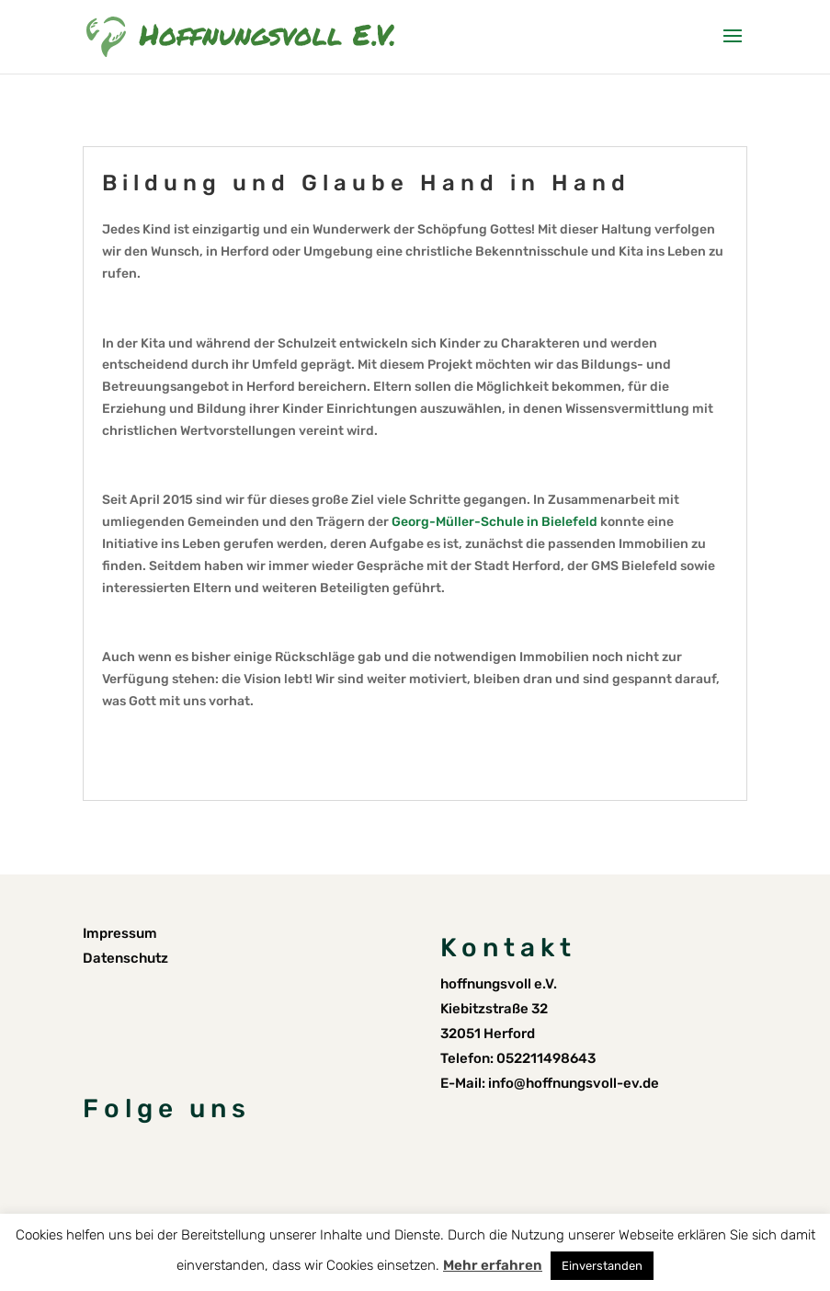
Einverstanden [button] (602, 1266)
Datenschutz (125, 958)
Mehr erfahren (492, 1265)
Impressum (120, 933)
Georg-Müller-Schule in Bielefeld (494, 522)
